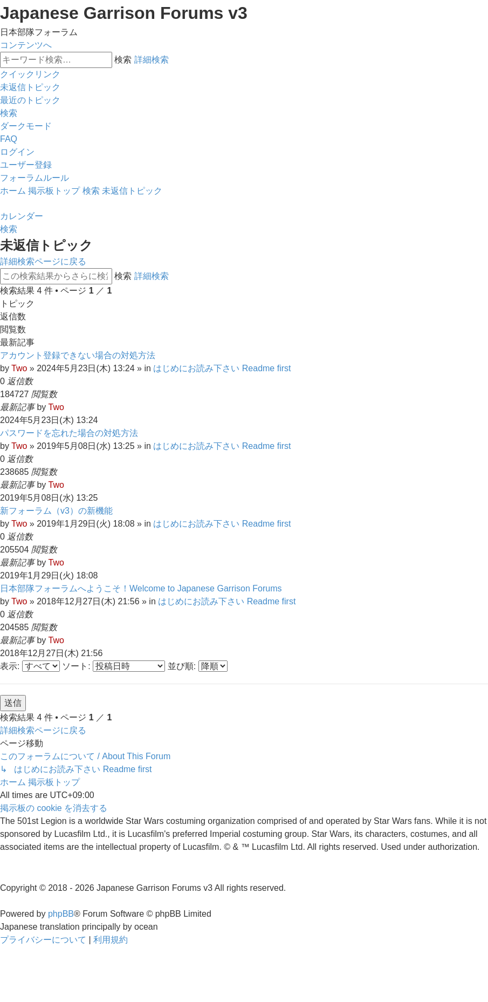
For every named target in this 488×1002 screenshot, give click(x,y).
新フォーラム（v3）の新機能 (56, 510)
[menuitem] (30, 87)
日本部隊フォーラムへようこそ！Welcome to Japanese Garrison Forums (140, 588)
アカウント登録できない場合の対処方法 (77, 355)
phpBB (61, 913)
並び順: (198, 666)
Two (19, 368)
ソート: (113, 666)
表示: (30, 666)
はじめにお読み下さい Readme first (222, 368)
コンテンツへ (26, 45)
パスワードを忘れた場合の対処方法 (69, 433)
